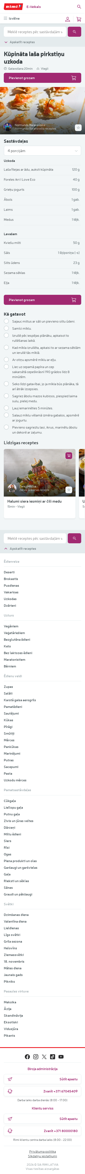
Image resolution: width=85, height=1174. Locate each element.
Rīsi (6, 847)
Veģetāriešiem (14, 633)
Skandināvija (13, 1015)
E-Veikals (34, 6)
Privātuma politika (42, 1151)
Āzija (7, 1008)
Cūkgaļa (10, 800)
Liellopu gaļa (13, 807)
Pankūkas (11, 746)
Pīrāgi (8, 726)
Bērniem (10, 666)
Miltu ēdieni (12, 834)
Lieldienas (11, 928)
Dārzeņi (9, 827)
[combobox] (35, 32)
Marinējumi (12, 753)
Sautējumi (11, 713)
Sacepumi (11, 766)
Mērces (9, 740)
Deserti (9, 572)
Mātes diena (12, 968)
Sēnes (8, 887)
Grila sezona (13, 941)
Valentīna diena (15, 921)
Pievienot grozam (42, 77)
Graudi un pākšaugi (18, 894)
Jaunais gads (13, 974)
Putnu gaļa (12, 814)
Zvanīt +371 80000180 (42, 1130)
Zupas (8, 686)
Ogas (7, 854)
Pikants (9, 1035)
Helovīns (10, 948)
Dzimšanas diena (16, 914)
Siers (7, 841)
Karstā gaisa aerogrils (20, 700)
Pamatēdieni (13, 706)
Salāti (8, 693)
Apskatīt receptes (19, 42)
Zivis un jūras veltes (18, 820)
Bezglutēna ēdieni (17, 639)
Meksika (10, 1002)
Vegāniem (11, 626)
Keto (7, 646)
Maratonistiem (14, 659)
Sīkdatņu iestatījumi (42, 1156)
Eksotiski (11, 1022)
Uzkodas (10, 598)
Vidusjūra (11, 1028)
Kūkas (8, 720)
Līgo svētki (12, 934)
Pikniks (9, 981)
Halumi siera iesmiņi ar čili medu (34, 501)
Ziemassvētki (14, 954)
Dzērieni (10, 605)
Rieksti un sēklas (16, 881)
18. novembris (14, 961)
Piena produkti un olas (20, 861)
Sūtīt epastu (42, 1079)
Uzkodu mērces (15, 780)
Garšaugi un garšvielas (20, 867)
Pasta (8, 773)
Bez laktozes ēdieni (18, 653)
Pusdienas (11, 585)
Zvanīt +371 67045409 (42, 1091)
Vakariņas (11, 592)
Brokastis (11, 578)
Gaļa (7, 874)
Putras (9, 760)
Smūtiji (9, 733)
